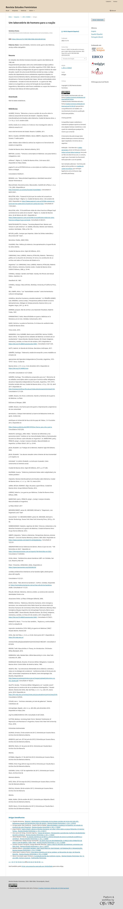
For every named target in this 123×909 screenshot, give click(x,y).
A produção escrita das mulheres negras (47, 856)
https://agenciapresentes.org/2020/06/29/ (22, 567)
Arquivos (15, 10)
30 (39, 862)
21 (22, 862)
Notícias (23, 10)
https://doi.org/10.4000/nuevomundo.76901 (23, 344)
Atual (7, 10)
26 (31, 862)
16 (12, 862)
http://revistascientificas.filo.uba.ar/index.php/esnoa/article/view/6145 (32, 389)
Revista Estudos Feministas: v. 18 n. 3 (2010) (61, 823)
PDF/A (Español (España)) (71, 31)
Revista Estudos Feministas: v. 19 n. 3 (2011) (32, 831)
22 (24, 862)
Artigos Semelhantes (17, 818)
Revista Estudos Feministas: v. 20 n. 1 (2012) (34, 846)
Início (10, 17)
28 (35, 862)
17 (14, 862)
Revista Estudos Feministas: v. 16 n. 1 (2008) (34, 839)
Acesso (115, 1)
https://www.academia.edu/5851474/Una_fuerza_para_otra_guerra (30, 427)
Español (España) (96, 34)
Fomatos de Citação (68, 58)
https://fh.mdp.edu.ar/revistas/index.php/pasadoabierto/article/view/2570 (33, 695)
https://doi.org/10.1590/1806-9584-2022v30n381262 (29, 39)
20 (20, 862)
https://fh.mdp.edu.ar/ (16, 637)
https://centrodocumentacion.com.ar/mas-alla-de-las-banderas (31, 585)
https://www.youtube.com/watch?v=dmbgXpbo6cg (25, 540)
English (93, 31)
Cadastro (108, 1)
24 (28, 862)
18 (16, 862)
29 (37, 862)
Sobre (31, 10)
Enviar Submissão (98, 20)
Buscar (113, 10)
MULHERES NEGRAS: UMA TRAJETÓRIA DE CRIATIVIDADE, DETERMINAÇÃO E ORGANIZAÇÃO (52, 848)
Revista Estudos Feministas (21, 7)
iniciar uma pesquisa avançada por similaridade (37, 866)
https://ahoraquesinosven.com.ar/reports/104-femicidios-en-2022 (30, 551)
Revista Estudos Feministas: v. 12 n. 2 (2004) (51, 842)
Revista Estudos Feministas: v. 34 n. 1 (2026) (46, 827)
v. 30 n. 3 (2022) (26, 17)
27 (33, 862)
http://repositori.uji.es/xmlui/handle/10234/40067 (25, 190)
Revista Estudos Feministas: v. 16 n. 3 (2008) (26, 850)
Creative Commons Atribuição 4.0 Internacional (53, 888)
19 (18, 862)
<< (9, 862)
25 (30, 862)
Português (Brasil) (97, 37)
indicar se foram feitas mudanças (71, 152)
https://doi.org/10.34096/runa (18, 368)
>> (42, 862)
